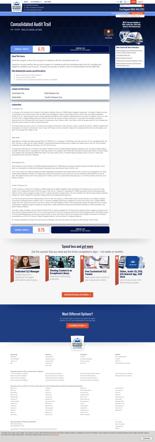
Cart (126, 2)
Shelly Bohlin (16, 97)
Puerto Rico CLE (84, 412)
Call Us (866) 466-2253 (120, 356)
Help (119, 2)
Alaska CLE (13, 390)
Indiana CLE (48, 388)
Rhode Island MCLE (85, 414)
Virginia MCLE (118, 399)
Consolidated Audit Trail (123, 55)
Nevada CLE (83, 388)
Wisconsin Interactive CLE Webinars (124, 373)
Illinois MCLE (13, 414)
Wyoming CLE (118, 410)
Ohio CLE (82, 403)
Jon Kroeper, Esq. (18, 93)
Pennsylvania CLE (84, 410)
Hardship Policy (119, 426)
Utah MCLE (117, 394)
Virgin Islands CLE (119, 397)
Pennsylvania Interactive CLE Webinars (54, 380)
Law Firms (47, 2)
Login (133, 2)
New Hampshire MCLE (85, 390)
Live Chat (117, 359)
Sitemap (117, 428)
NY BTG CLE (83, 363)
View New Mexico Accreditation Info (130, 16)
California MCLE (14, 397)
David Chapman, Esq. (51, 93)
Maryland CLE (48, 399)
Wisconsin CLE (118, 408)
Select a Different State (137, 14)
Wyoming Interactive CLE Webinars (123, 375)
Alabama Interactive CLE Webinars (18, 375)
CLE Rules (82, 356)
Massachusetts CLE (50, 401)
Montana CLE (48, 412)
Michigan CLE (48, 403)
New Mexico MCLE (84, 394)
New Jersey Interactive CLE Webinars (54, 375)
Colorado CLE (13, 399)
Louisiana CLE (48, 397)
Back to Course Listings (32, 30)
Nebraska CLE (48, 414)
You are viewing (120, 13)
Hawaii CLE (13, 410)
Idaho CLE (12, 412)
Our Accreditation (14, 359)
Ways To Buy (48, 365)
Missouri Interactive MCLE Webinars (19, 380)
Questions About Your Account (122, 363)
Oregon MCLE (83, 408)
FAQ (11, 363)
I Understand (146, 438)
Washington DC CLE (120, 403)
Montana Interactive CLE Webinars (53, 373)
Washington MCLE (119, 401)
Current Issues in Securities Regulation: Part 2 (129, 61)
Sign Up (140, 2)
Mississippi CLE (49, 408)
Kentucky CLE (48, 394)
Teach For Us (13, 361)
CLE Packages (36, 2)
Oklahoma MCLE (84, 405)
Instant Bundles (49, 356)
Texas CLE (117, 392)
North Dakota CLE (84, 401)
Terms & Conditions (120, 424)
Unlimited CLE (48, 363)
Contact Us (80, 48)
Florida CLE (13, 405)
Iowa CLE (47, 390)
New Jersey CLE (84, 392)
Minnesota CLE (49, 405)
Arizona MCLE (13, 392)
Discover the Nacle (77, 294)
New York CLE (83, 397)
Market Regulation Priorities (124, 58)
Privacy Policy (55, 434)
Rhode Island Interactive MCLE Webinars (90, 373)
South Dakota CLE (119, 388)
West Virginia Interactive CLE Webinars (89, 380)
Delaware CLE (13, 403)
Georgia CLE (13, 408)
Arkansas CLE (13, 394)
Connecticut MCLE (14, 401)
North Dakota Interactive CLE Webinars (54, 378)
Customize (77, 325)
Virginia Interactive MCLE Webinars (89, 378)
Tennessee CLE (119, 390)
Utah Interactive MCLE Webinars (88, 375)
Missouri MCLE (49, 410)
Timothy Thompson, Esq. (53, 97)
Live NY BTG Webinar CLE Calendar (19, 373)
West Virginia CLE (119, 405)
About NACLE (13, 356)
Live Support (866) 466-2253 (131, 9)
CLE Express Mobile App (86, 359)
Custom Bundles (49, 361)
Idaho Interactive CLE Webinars (18, 378)
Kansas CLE (48, 392)
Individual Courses (50, 359)
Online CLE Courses (85, 361)
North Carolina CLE (84, 399)
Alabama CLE (13, 388)
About (26, 2)
